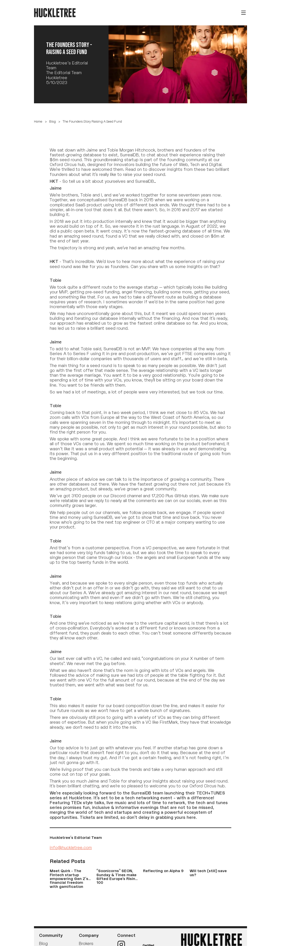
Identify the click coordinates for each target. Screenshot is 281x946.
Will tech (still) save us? (208, 873)
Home (38, 121)
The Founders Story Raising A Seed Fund (92, 121)
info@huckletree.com (71, 847)
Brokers (86, 943)
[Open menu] (243, 13)
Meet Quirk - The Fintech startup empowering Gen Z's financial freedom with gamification (69, 879)
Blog (52, 121)
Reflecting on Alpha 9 (163, 871)
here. (192, 817)
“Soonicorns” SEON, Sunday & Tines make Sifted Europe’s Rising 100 (117, 877)
